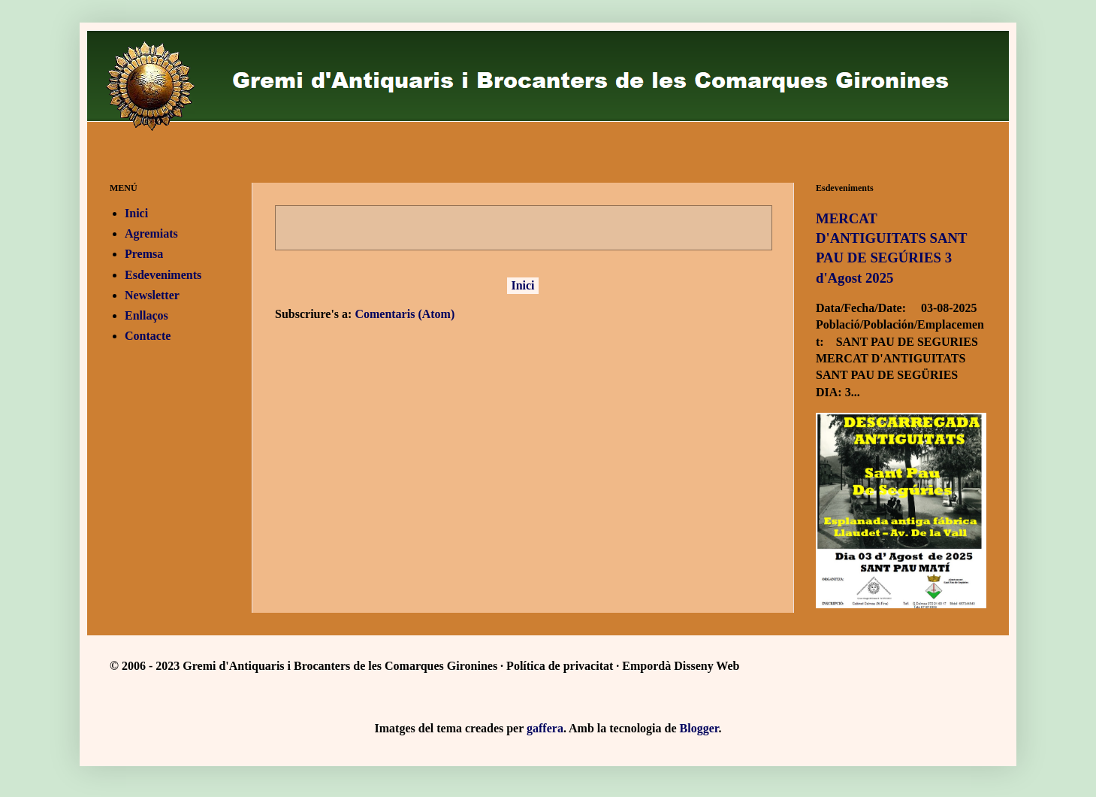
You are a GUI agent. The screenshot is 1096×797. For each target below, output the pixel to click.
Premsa (144, 253)
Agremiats (151, 233)
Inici (522, 285)
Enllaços (146, 315)
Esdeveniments (163, 274)
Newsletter (152, 295)
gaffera (545, 728)
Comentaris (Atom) (404, 314)
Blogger (699, 728)
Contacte (148, 335)
